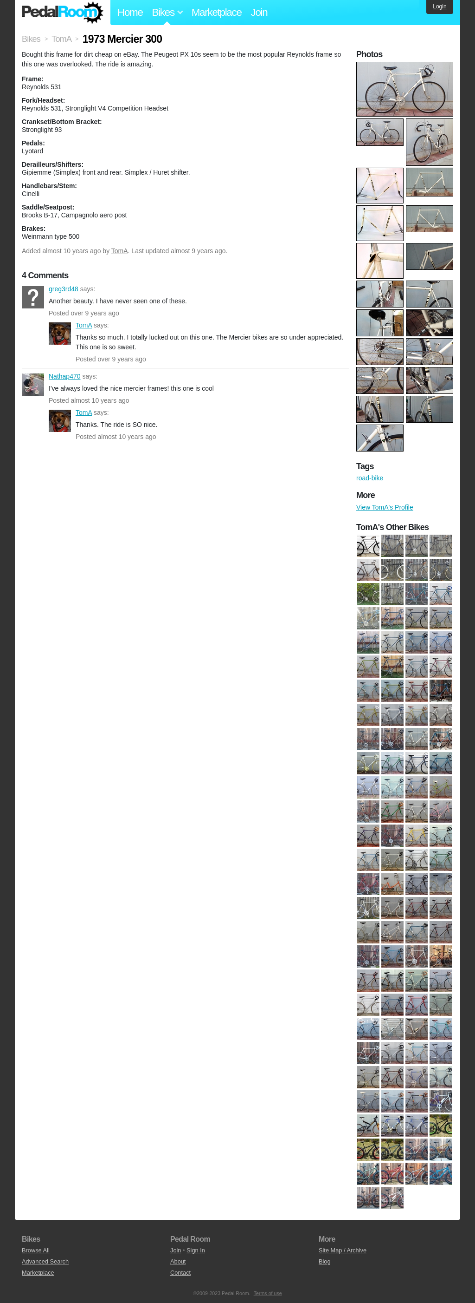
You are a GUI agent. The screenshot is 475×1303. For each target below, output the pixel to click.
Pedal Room (62, 12)
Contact (180, 1272)
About (178, 1261)
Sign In (195, 1250)
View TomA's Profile (384, 507)
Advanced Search (45, 1261)
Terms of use (268, 1293)
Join (259, 12)
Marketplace (217, 12)
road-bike (369, 478)
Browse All (36, 1250)
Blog (325, 1261)
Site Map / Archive (342, 1250)
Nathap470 (33, 384)
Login (439, 6)
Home (130, 12)
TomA (119, 251)
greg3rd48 (33, 297)
